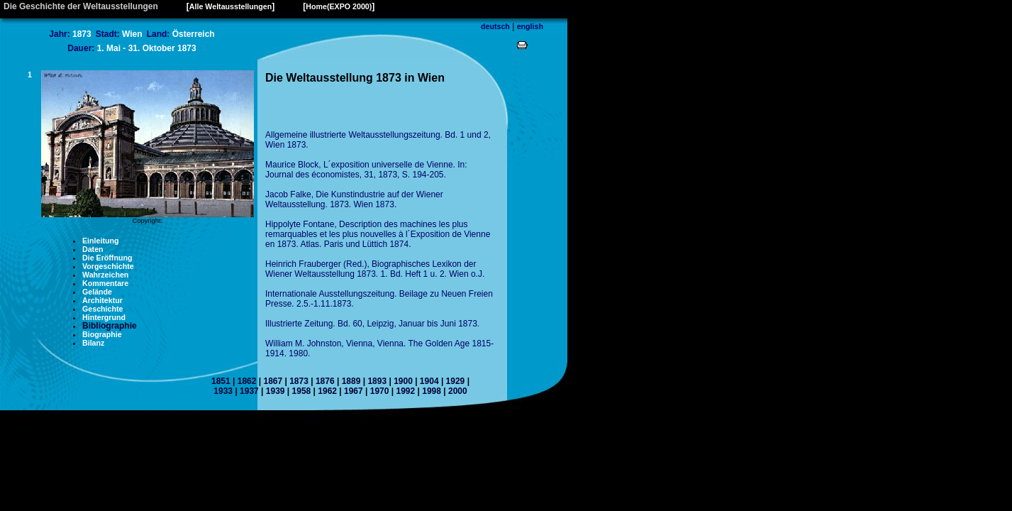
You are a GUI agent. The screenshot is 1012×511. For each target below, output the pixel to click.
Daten (93, 249)
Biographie (102, 334)
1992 (405, 391)
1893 (377, 381)
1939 (275, 391)
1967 (353, 391)
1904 (429, 381)
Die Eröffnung (107, 257)
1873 (298, 381)
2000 (457, 391)
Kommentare (105, 283)
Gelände (97, 291)
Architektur (102, 300)
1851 (220, 381)
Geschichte (102, 308)
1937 (249, 391)
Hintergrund (104, 317)
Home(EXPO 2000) (339, 6)
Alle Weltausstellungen (230, 6)
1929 (455, 381)
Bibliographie (109, 326)
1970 (379, 391)
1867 (272, 381)
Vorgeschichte (108, 266)
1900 (403, 381)
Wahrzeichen (105, 274)
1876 (325, 381)
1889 (351, 381)
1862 (247, 381)
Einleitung (100, 240)
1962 (327, 391)
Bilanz (93, 343)
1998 (431, 391)
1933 (223, 391)
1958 (301, 391)
